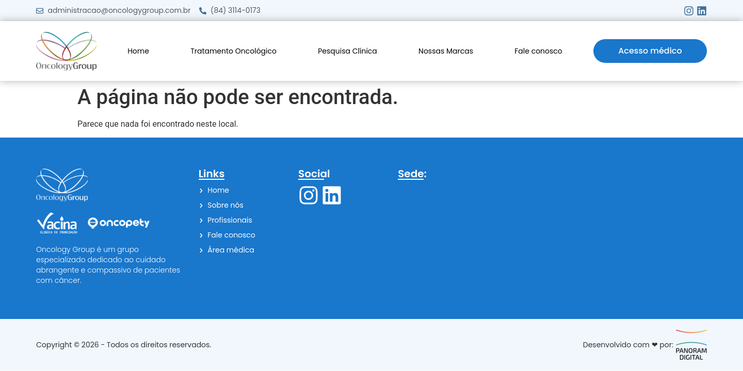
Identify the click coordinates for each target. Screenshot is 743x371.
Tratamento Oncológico (233, 51)
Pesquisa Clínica (347, 51)
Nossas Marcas (445, 51)
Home (138, 51)
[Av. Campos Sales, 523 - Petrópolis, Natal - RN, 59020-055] (552, 236)
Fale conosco (538, 51)
